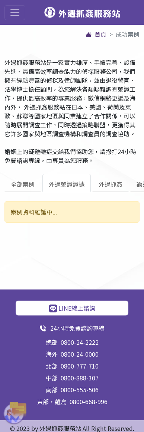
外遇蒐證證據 (66, 184)
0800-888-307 (80, 377)
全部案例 (23, 184)
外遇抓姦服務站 (82, 13)
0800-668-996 (89, 401)
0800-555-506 (80, 389)
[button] (11, 413)
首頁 (96, 34)
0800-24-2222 (80, 342)
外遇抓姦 (110, 184)
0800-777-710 (80, 365)
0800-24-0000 (80, 354)
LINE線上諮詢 (72, 308)
